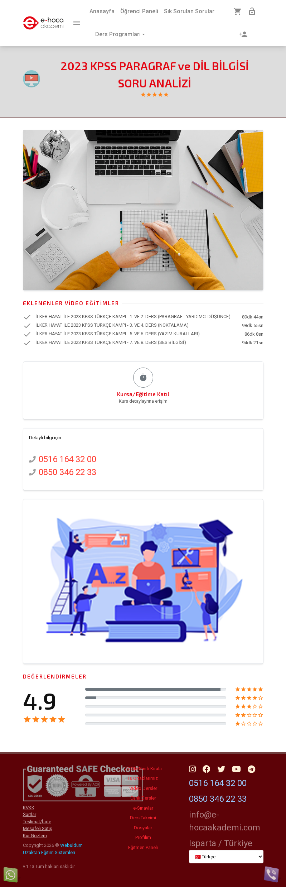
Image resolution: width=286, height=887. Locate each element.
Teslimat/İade (37, 821)
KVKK (28, 807)
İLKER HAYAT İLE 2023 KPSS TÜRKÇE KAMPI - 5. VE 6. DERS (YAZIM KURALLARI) (117, 334)
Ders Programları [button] (118, 34)
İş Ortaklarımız (143, 778)
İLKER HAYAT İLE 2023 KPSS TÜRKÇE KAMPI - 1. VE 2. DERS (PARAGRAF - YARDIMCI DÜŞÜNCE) (133, 317)
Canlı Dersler (143, 798)
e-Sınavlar (143, 808)
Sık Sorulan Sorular (189, 11)
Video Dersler (143, 788)
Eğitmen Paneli (143, 847)
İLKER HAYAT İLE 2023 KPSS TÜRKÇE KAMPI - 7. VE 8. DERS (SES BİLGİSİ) (110, 342)
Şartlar (29, 814)
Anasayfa (102, 11)
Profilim (143, 837)
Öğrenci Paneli (139, 11)
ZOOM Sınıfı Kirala (143, 768)
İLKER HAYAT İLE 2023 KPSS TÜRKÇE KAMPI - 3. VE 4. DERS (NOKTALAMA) (112, 325)
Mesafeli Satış (37, 828)
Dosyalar (143, 827)
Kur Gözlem (35, 835)
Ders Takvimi (143, 817)
